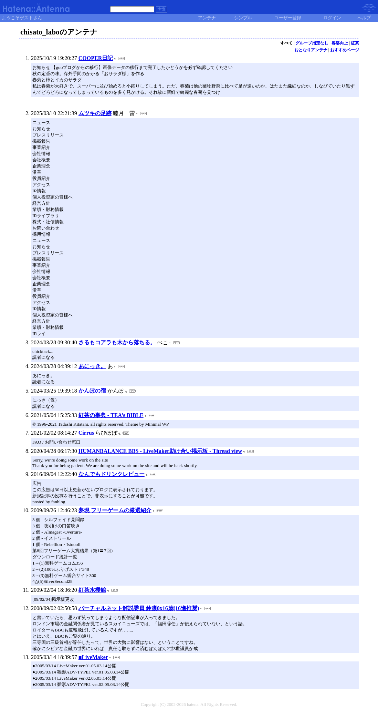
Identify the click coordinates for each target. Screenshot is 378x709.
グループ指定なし (311, 43)
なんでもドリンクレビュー (111, 474)
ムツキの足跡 (95, 113)
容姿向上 (340, 43)
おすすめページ (344, 50)
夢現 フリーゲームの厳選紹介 (114, 510)
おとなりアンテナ (310, 50)
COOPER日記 (95, 58)
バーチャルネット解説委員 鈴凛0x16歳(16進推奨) (138, 608)
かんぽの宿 (92, 391)
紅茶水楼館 (92, 590)
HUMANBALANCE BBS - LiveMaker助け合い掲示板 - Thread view (160, 451)
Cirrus (86, 433)
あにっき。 (92, 366)
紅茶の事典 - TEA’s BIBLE (111, 415)
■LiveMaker (93, 657)
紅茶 (355, 43)
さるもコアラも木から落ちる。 (117, 342)
